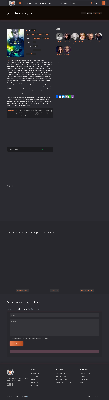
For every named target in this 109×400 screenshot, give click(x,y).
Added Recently (84, 379)
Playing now (83, 376)
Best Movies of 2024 (61, 379)
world (19, 64)
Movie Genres (35, 373)
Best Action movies (22, 290)
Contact (89, 396)
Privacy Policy (98, 396)
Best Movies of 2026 (61, 373)
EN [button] (97, 3)
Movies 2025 (34, 382)
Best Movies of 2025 (61, 376)
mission (31, 83)
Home (83, 13)
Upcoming (43, 3)
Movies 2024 (34, 386)
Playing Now (51, 3)
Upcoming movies (85, 373)
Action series (54, 290)
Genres (66, 3)
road (40, 72)
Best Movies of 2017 (86, 290)
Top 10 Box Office (36, 376)
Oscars (82, 382)
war (43, 68)
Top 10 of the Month (31, 3)
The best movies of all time (63, 382)
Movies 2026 (34, 379)
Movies (60, 3)
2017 (33, 30)
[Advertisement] (30, 132)
